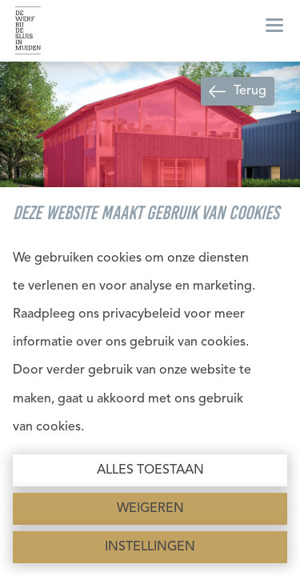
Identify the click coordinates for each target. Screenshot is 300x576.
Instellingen (150, 547)
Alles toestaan (150, 470)
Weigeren (150, 508)
